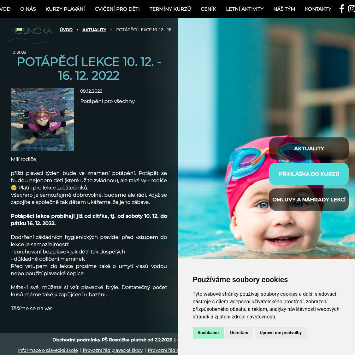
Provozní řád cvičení (170, 350)
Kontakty (318, 9)
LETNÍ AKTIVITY (244, 9)
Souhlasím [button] (208, 332)
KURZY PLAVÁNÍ (65, 9)
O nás (28, 9)
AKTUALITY (94, 29)
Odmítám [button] (239, 332)
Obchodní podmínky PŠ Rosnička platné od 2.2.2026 (112, 340)
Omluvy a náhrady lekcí (309, 199)
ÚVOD (66, 29)
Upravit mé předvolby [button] (281, 332)
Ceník (208, 9)
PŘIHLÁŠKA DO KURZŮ (309, 174)
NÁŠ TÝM (284, 9)
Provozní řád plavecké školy (113, 350)
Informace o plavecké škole (48, 350)
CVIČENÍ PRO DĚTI (117, 9)
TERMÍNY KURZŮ (170, 9)
